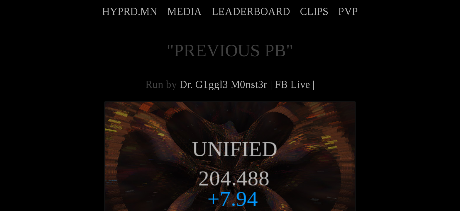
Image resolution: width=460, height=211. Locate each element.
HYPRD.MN (129, 11)
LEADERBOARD (251, 11)
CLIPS (314, 11)
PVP (348, 11)
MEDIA (184, 11)
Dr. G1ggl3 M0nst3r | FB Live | (247, 84)
